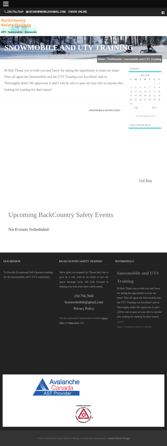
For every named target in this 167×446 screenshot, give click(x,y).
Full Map (145, 180)
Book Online (78, 12)
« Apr (135, 107)
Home (101, 59)
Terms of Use (73, 323)
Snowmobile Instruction (105, 110)
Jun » (154, 107)
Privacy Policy (84, 308)
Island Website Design (119, 438)
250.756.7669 (15, 12)
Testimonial (114, 59)
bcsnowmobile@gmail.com (47, 12)
